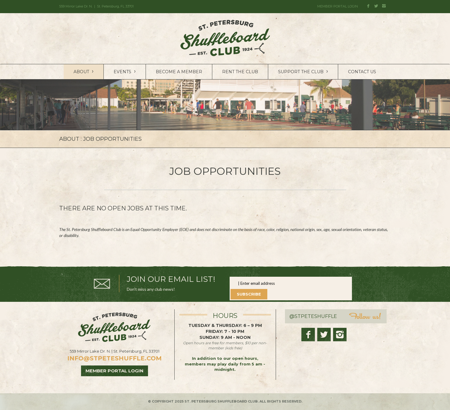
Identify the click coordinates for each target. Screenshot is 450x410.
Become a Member (179, 71)
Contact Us (362, 71)
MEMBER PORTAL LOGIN (337, 6)
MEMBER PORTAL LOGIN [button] (115, 371)
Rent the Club (240, 71)
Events (125, 71)
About (84, 71)
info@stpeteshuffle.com (114, 358)
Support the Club (303, 71)
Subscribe (249, 294)
